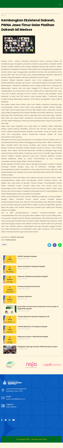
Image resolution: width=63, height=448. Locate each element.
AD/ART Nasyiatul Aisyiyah (27, 256)
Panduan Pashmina (25, 296)
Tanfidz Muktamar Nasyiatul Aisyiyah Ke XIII (33, 317)
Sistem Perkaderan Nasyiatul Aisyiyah (31, 266)
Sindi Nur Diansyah (17, 237)
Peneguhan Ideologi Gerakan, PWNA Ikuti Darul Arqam (37, 347)
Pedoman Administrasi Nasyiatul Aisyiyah (33, 276)
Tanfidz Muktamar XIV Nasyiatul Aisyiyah (32, 327)
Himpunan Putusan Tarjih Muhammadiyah (33, 337)
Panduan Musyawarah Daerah (29, 286)
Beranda (4, 14)
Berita (9, 14)
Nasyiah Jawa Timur (39, 439)
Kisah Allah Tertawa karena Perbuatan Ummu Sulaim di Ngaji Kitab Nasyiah (38, 308)
